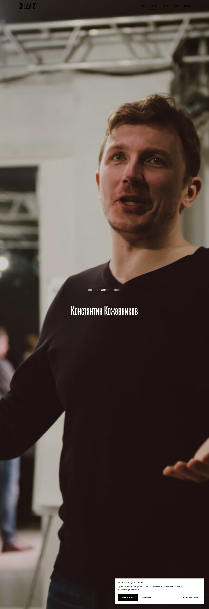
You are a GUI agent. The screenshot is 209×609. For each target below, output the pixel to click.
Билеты (166, 5)
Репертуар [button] (153, 5)
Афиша (143, 5)
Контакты (187, 5)
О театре (176, 5)
